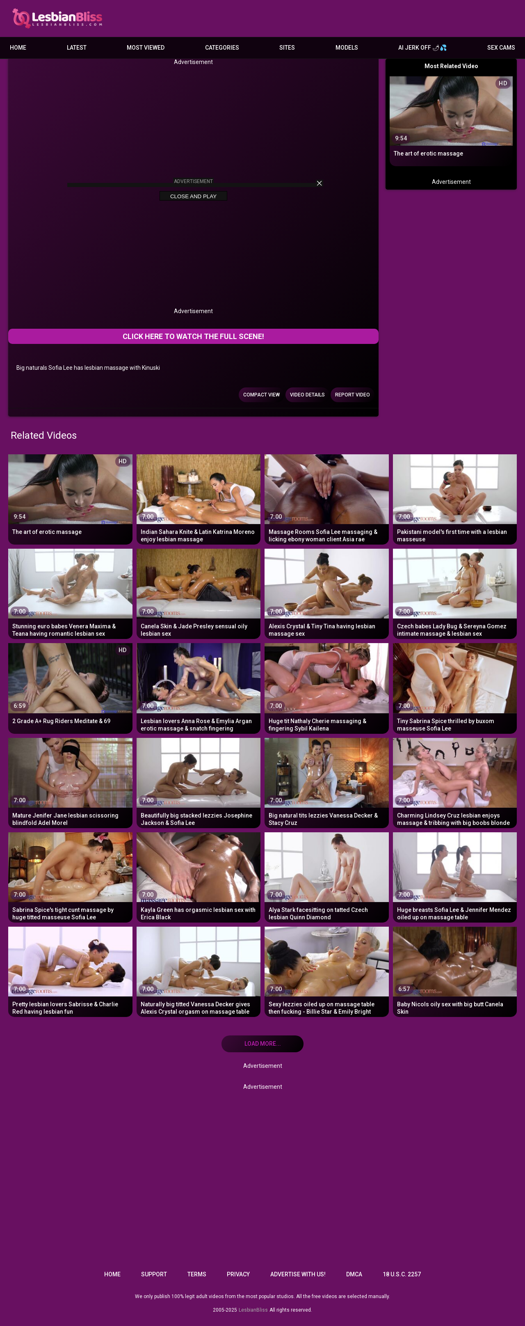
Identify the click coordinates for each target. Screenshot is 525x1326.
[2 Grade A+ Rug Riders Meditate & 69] (70, 687)
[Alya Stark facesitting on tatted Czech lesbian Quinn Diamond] (327, 876)
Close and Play (193, 196)
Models (347, 47)
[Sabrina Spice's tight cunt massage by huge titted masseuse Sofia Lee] (70, 876)
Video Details (307, 395)
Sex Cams (501, 47)
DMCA (354, 1274)
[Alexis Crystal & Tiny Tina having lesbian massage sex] (327, 593)
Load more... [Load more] (262, 1043)
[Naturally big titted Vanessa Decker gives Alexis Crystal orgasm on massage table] (199, 971)
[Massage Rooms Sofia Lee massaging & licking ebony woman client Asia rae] (327, 498)
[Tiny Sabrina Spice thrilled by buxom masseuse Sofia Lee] (455, 687)
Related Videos (44, 435)
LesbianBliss (253, 1310)
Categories (222, 47)
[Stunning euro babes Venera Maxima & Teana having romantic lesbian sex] (70, 593)
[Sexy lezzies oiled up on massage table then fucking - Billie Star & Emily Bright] (327, 971)
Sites (287, 47)
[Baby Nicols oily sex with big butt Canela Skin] (455, 971)
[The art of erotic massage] (70, 498)
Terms (196, 1274)
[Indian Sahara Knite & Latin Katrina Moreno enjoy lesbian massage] (199, 498)
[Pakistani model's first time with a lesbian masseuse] (455, 498)
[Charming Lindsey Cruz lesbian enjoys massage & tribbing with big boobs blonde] (455, 782)
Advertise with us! (298, 1274)
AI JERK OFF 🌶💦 (422, 47)
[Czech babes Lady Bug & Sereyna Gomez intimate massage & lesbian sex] (455, 593)
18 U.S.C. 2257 (402, 1274)
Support (154, 1274)
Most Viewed (145, 47)
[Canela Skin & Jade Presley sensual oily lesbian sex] (199, 593)
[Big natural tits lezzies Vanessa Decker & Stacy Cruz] (327, 782)
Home (18, 47)
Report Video (352, 395)
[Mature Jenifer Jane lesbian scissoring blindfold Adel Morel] (70, 782)
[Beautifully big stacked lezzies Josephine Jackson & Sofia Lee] (199, 782)
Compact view (261, 395)
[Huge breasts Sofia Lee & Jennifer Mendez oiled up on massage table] (455, 876)
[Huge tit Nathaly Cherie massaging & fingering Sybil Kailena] (327, 687)
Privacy (238, 1274)
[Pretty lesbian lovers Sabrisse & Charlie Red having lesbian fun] (70, 971)
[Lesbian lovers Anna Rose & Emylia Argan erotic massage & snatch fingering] (199, 687)
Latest (77, 47)
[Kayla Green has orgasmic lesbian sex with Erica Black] (199, 876)
